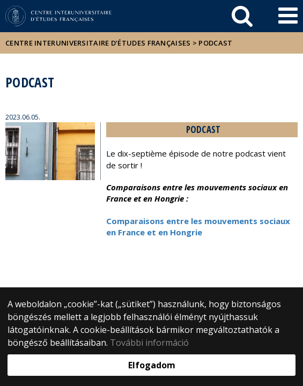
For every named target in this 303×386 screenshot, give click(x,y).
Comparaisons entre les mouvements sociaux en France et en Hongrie (198, 226)
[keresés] (242, 16)
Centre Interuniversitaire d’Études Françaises (98, 43)
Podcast (215, 43)
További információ (149, 342)
